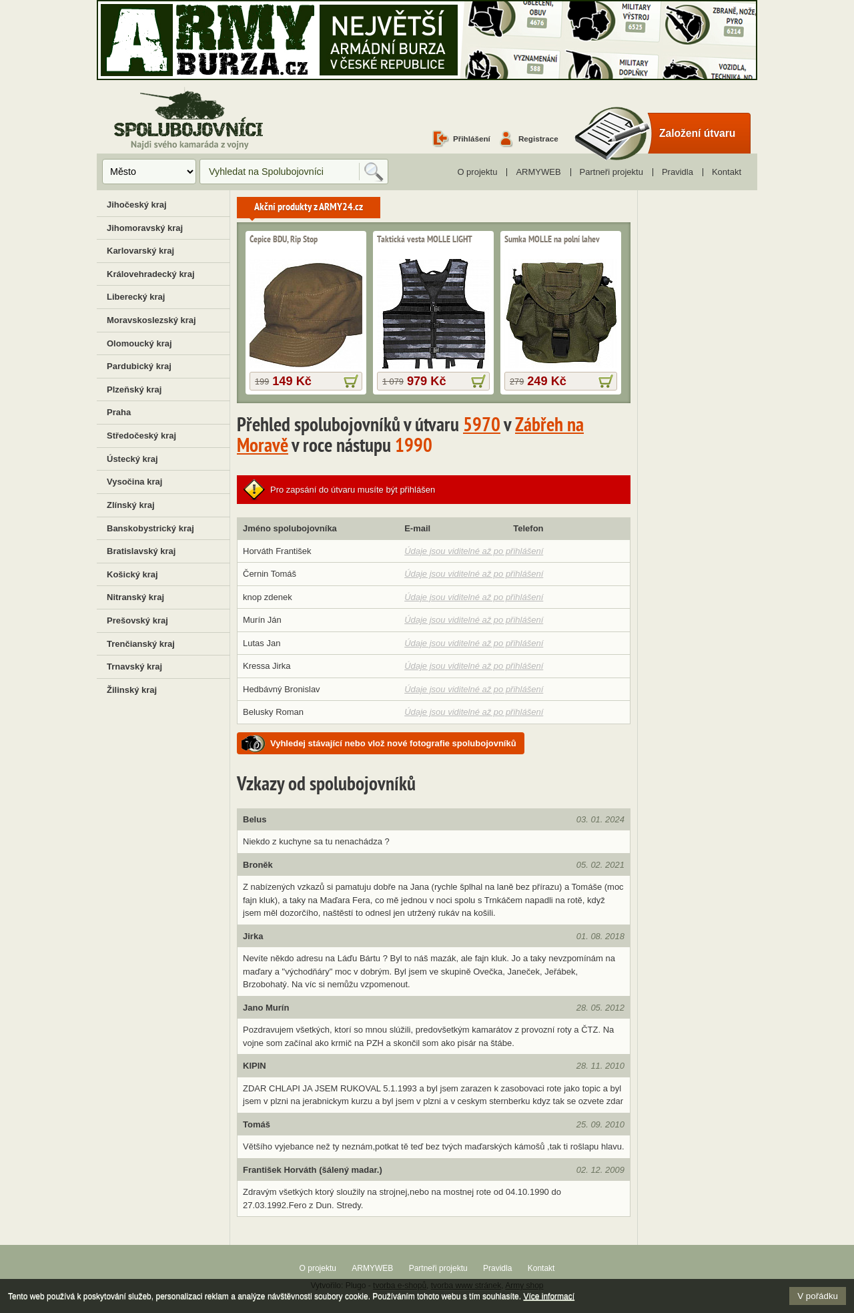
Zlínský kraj (131, 505)
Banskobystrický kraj (150, 528)
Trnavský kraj (134, 667)
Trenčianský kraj (141, 644)
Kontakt (726, 172)
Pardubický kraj (139, 366)
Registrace (538, 138)
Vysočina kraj (134, 482)
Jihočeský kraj (137, 205)
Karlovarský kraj (140, 251)
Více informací (548, 1296)
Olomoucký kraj (139, 343)
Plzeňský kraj (134, 389)
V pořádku (817, 1296)
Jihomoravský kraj (145, 228)
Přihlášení (471, 138)
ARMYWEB (538, 172)
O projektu (477, 172)
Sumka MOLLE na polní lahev (552, 240)
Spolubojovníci (188, 119)
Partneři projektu (611, 172)
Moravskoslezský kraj (151, 320)
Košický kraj (132, 574)
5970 (481, 427)
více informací (351, 381)
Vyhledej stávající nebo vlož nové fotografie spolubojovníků (393, 743)
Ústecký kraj (132, 459)
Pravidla (677, 172)
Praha (119, 412)
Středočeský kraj (141, 436)
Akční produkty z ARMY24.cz (308, 207)
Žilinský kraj (132, 690)
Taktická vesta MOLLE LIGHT (424, 240)
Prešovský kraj (137, 620)
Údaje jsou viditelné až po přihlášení (473, 551)
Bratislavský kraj (141, 551)
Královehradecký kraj (151, 274)
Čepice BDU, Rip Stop (284, 240)
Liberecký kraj (136, 297)
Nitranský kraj (135, 597)
